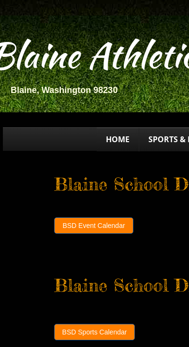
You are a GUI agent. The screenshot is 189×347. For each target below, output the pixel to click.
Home (118, 139)
